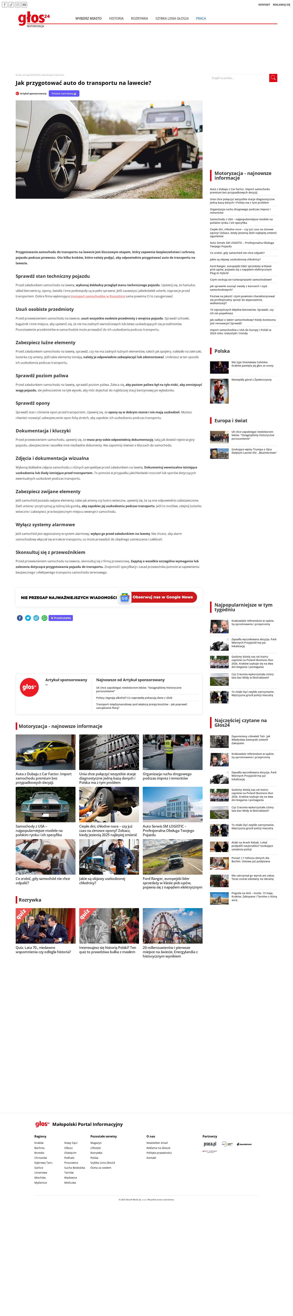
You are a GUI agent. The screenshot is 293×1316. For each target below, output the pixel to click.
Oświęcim (70, 1152)
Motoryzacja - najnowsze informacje (60, 726)
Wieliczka (70, 1182)
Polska (222, 351)
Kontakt (151, 1158)
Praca (201, 18)
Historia (116, 18)
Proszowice (71, 1162)
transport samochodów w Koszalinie (97, 296)
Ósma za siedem (100, 1167)
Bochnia (39, 1148)
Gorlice (38, 1167)
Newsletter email (157, 1143)
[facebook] (20, 618)
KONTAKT (264, 4)
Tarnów (69, 1172)
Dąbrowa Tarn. (43, 1162)
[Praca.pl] (210, 1144)
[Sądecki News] (227, 1144)
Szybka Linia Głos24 (172, 18)
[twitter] (28, 618)
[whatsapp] (44, 618)
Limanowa (40, 1172)
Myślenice (40, 1182)
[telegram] (36, 618)
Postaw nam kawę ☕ (64, 93)
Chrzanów (40, 1158)
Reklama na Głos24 (158, 1148)
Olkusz (68, 1148)
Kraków (39, 1143)
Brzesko (39, 1152)
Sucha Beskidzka (74, 1167)
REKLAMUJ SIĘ (281, 4)
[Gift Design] (210, 1151)
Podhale (69, 1158)
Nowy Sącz (71, 1143)
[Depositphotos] (244, 1144)
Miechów (40, 1177)
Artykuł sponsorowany (33, 93)
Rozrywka (139, 18)
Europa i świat (231, 420)
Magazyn (96, 1143)
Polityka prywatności (159, 1152)
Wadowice (70, 1177)
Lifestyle (95, 1148)
